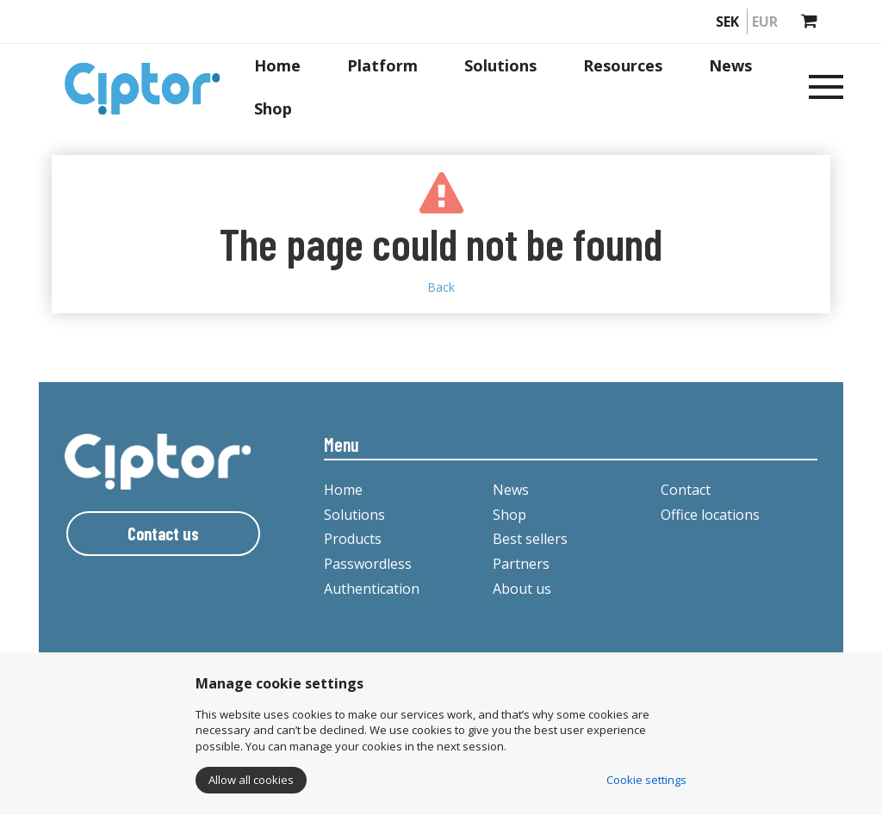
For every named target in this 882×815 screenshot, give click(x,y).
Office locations (710, 514)
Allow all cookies (251, 779)
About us (522, 588)
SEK (727, 21)
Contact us (163, 533)
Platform (382, 65)
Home (277, 65)
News (730, 65)
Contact (686, 489)
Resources (622, 65)
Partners (521, 563)
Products (353, 538)
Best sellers (530, 538)
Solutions (500, 65)
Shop (273, 108)
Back (441, 287)
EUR (765, 21)
